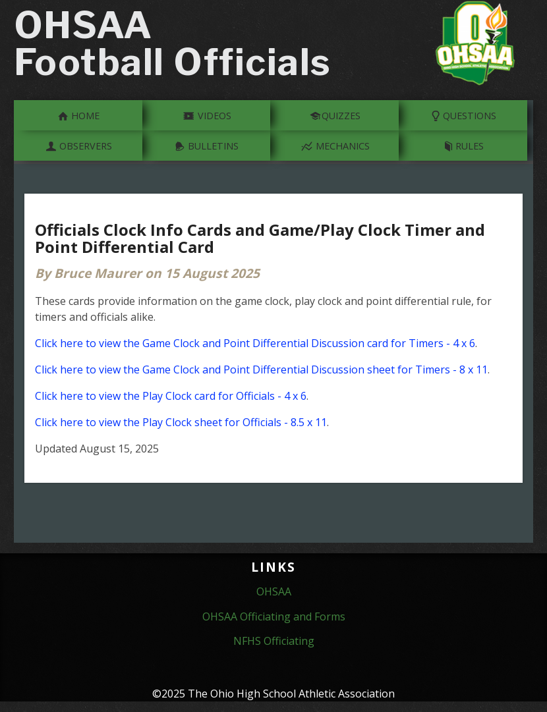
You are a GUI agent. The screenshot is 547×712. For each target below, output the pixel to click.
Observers (78, 145)
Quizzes (334, 115)
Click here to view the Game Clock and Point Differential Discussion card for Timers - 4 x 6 (255, 343)
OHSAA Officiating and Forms (273, 616)
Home (78, 115)
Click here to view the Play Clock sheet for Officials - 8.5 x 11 (181, 422)
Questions (463, 115)
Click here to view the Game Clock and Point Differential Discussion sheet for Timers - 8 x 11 (261, 369)
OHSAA (273, 591)
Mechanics (335, 145)
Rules (464, 145)
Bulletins (207, 145)
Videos (207, 115)
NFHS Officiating (273, 641)
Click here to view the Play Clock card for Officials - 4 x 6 (170, 396)
